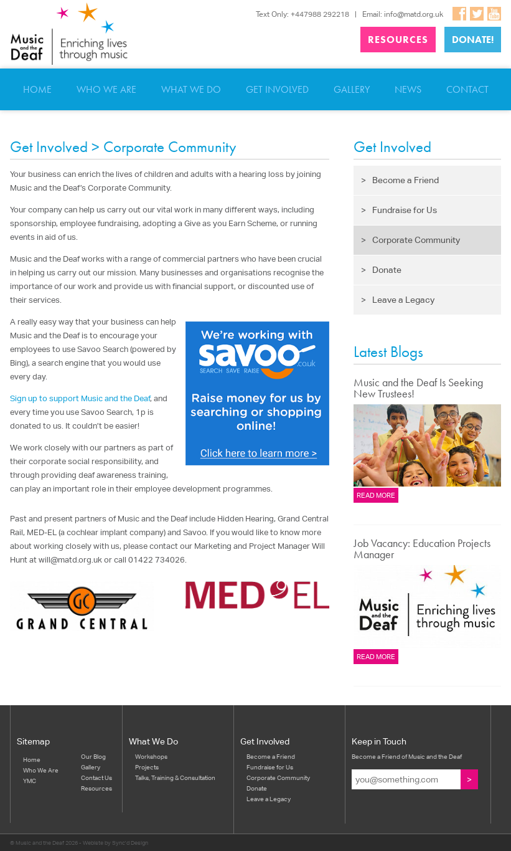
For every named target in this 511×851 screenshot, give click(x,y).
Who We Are (106, 89)
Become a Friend (400, 180)
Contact (467, 89)
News (408, 89)
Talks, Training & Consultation (175, 777)
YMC (29, 780)
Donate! (473, 39)
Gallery (352, 89)
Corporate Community (410, 239)
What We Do (191, 89)
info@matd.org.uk (413, 14)
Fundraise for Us (399, 210)
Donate (381, 269)
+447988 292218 (320, 14)
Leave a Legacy (397, 299)
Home (37, 89)
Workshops (151, 756)
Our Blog (93, 756)
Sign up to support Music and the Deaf (80, 398)
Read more (376, 495)
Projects (147, 767)
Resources (398, 39)
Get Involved (277, 89)
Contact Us (96, 777)
